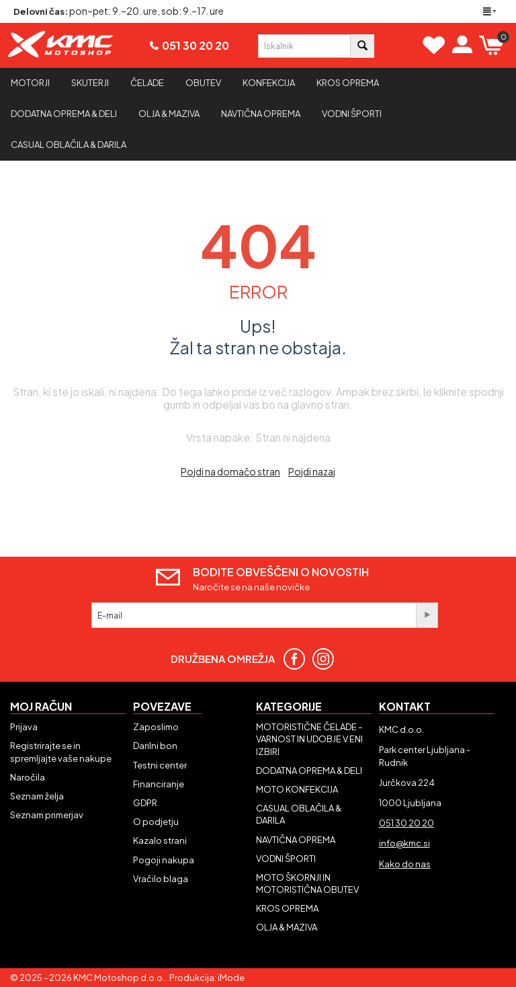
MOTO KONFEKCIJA (297, 789)
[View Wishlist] (434, 45)
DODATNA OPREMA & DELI (309, 770)
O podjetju (156, 821)
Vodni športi (352, 113)
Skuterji (90, 82)
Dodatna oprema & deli (64, 113)
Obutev (203, 82)
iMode (231, 977)
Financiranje (158, 784)
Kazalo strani (160, 840)
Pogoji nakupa (163, 860)
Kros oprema (347, 82)
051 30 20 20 (195, 45)
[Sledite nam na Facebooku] (299, 658)
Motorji (30, 82)
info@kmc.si (404, 843)
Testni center (160, 765)
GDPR (145, 802)
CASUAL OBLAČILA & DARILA (68, 144)
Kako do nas (405, 864)
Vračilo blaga (160, 878)
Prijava (24, 726)
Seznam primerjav (46, 815)
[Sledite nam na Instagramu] (328, 658)
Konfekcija (269, 82)
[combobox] (304, 46)
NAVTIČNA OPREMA (295, 839)
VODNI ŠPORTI (286, 858)
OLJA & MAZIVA (286, 927)
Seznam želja (37, 796)
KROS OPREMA (287, 908)
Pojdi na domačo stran (230, 471)
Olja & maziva (169, 113)
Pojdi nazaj (311, 471)
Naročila (27, 777)
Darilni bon (155, 745)
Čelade (147, 82)
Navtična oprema (260, 113)
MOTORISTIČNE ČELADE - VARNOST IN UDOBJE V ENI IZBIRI (309, 738)
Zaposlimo (156, 726)
